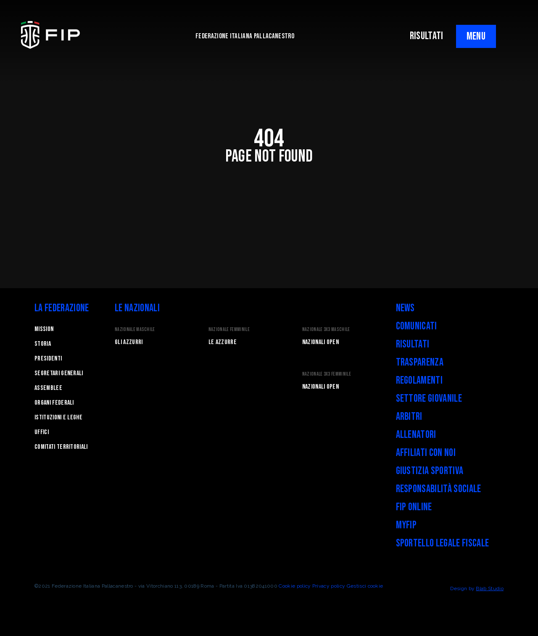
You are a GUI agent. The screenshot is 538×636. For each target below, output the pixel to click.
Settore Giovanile (429, 398)
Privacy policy (328, 586)
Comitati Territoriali (61, 447)
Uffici (41, 432)
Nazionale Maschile (135, 329)
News (405, 308)
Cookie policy (295, 586)
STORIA (42, 344)
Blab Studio (490, 588)
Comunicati (416, 326)
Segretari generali (58, 373)
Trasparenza (420, 362)
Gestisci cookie (365, 586)
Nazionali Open (320, 342)
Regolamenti (419, 380)
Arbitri (409, 416)
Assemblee (48, 388)
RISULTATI (426, 35)
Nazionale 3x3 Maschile (326, 329)
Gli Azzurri (129, 342)
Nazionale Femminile (229, 329)
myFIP (406, 525)
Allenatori (416, 434)
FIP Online (414, 507)
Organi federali (54, 403)
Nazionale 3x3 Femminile (326, 374)
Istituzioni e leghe (58, 417)
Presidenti (48, 359)
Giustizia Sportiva (430, 470)
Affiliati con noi (426, 452)
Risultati (413, 344)
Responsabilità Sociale (438, 489)
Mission (43, 329)
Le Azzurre (222, 342)
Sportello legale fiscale (442, 543)
